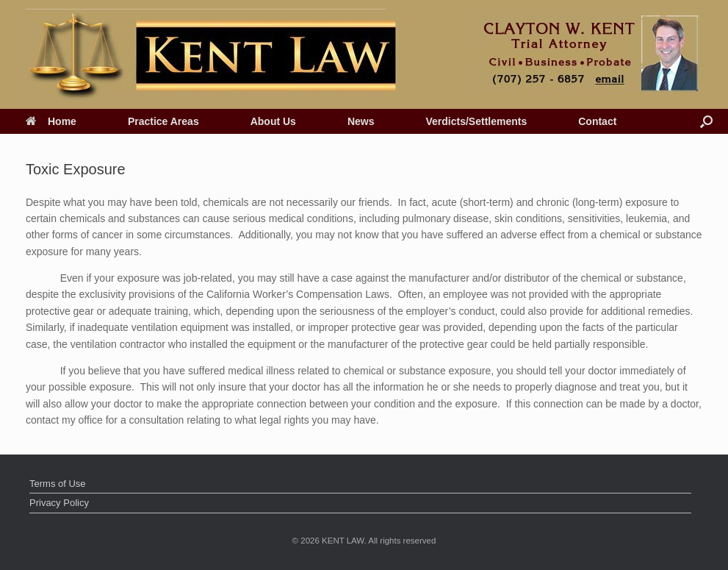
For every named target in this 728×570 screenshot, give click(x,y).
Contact (597, 121)
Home (51, 121)
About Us (273, 121)
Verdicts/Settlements (476, 121)
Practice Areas (163, 121)
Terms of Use (57, 483)
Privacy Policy (59, 502)
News (361, 121)
